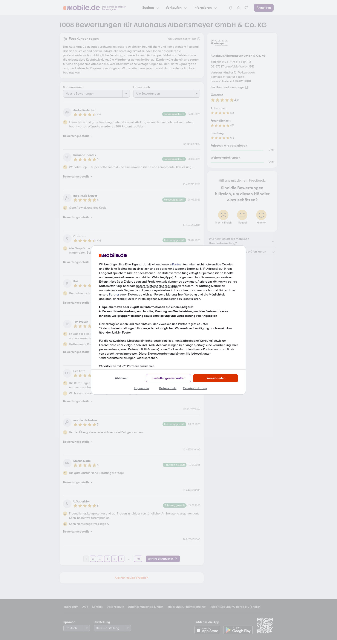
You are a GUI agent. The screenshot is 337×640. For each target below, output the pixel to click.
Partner (177, 264)
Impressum (141, 388)
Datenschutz (167, 388)
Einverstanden (215, 378)
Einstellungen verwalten (168, 378)
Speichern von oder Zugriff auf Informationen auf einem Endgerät (147, 307)
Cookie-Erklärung (195, 388)
